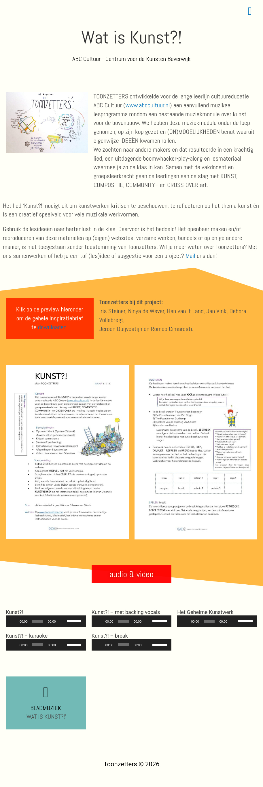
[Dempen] (62, 621)
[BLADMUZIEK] (46, 692)
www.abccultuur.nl (147, 105)
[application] (46, 621)
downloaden (52, 327)
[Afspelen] (13, 621)
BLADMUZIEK (45, 708)
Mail (190, 256)
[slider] (37, 621)
